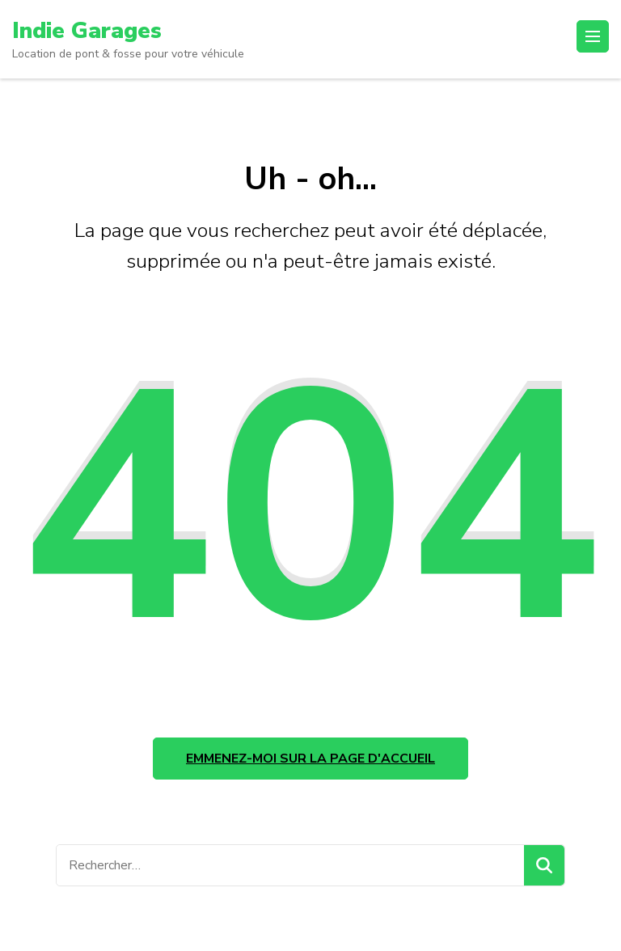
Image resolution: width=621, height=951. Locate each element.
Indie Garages (87, 30)
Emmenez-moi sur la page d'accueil (310, 758)
